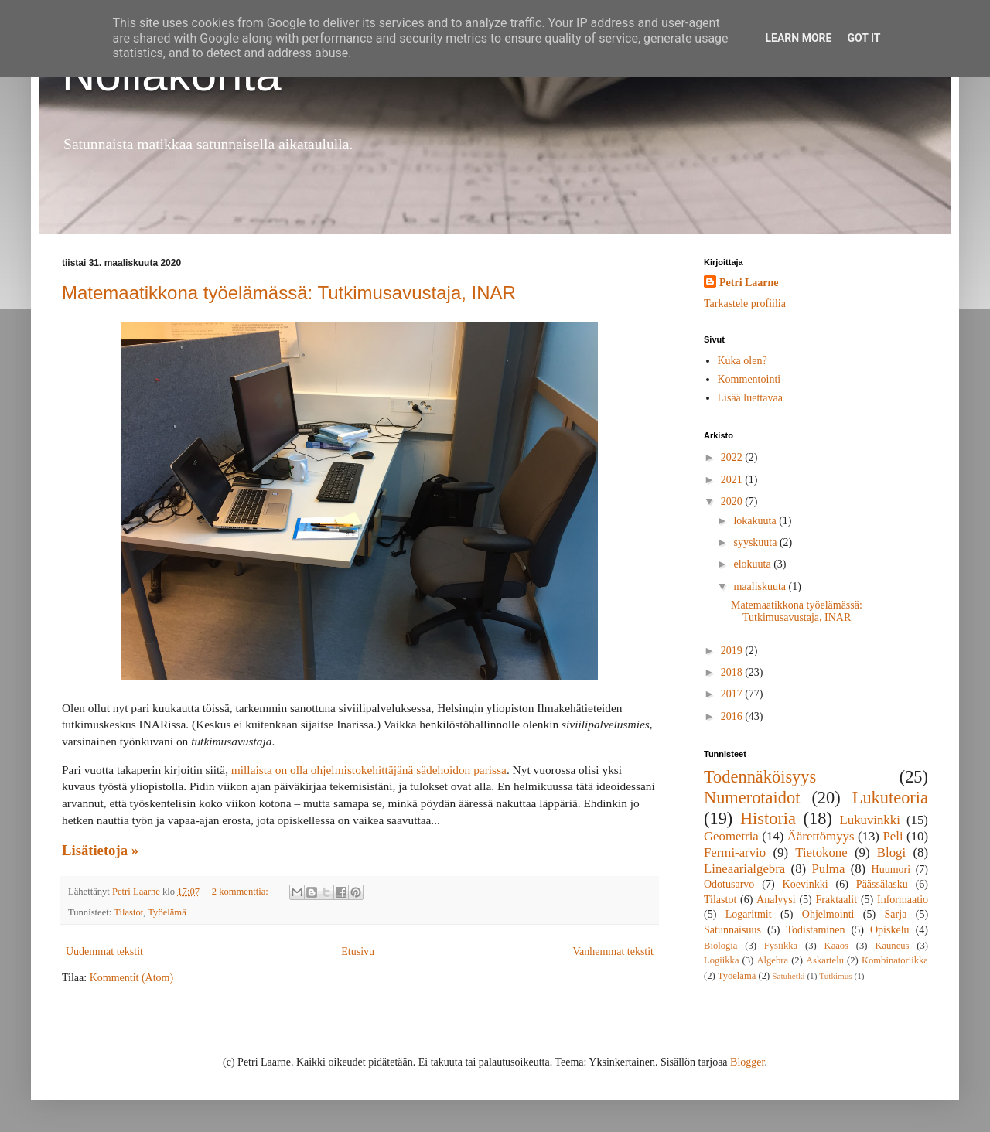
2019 (733, 650)
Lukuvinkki (870, 820)
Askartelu (825, 960)
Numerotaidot (752, 797)
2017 (733, 694)
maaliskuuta (760, 586)
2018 (733, 672)
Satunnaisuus (732, 930)
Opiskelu (890, 930)
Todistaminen (815, 930)
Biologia (720, 945)
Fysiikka (780, 945)
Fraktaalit (837, 899)
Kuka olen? (742, 361)
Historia (768, 818)
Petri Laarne (749, 282)
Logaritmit (748, 914)
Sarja (896, 914)
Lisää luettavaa (750, 398)
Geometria (731, 836)
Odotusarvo (729, 884)
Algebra (772, 960)
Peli (892, 836)
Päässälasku (882, 884)
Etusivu (357, 951)
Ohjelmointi (828, 914)
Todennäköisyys (760, 776)
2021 (733, 480)
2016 (733, 716)
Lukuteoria (890, 797)
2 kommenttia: (241, 891)
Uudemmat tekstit (104, 951)
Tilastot (128, 912)
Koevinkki (805, 884)
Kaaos (836, 945)
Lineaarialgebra (744, 868)
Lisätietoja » (100, 850)
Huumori (891, 869)
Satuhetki (788, 975)
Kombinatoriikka (895, 960)
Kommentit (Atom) (132, 978)
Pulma (828, 868)
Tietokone (821, 852)
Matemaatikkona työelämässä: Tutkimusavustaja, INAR (289, 292)
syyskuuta (756, 542)
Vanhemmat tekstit (613, 951)
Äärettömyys (821, 836)
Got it (863, 38)
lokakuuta (756, 521)
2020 (733, 501)
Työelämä (167, 912)
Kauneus (892, 945)
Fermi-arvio (735, 852)
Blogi (891, 852)
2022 (733, 457)
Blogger (747, 1062)
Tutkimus (835, 975)
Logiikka (721, 960)
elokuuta (753, 564)
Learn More (798, 38)
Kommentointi (749, 379)
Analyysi (776, 899)
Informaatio (902, 899)
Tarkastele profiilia (745, 303)
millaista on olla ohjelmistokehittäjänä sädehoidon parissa (369, 769)
